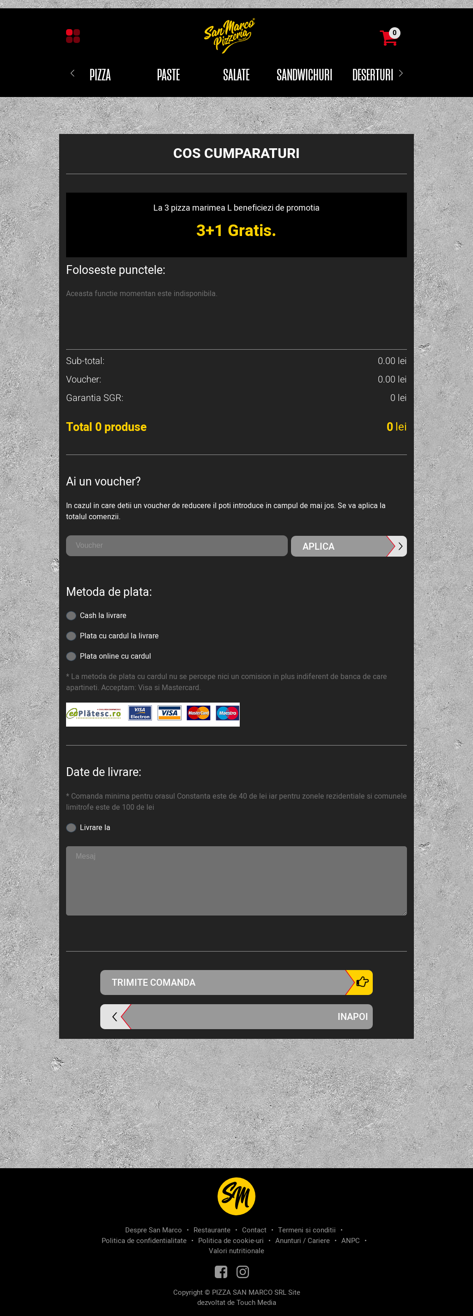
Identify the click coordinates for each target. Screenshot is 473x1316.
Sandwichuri (305, 75)
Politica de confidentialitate (144, 1241)
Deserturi (373, 75)
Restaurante (212, 1230)
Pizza (100, 75)
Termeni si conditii (307, 1230)
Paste (168, 75)
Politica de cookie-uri (231, 1241)
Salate (236, 75)
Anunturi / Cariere (302, 1241)
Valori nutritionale (236, 1251)
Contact (254, 1230)
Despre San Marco (153, 1230)
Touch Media (256, 1303)
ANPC (350, 1241)
